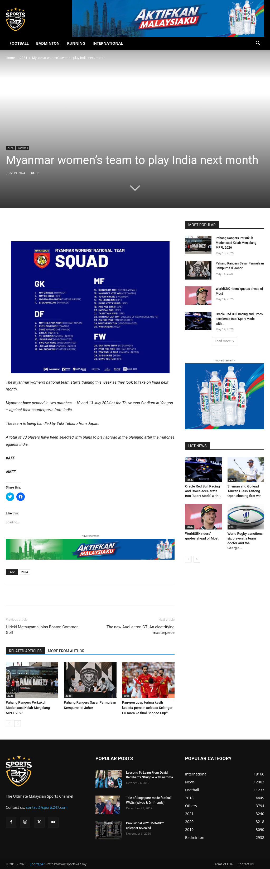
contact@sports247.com (47, 807)
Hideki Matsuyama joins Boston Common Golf (42, 630)
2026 (10, 696)
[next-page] (17, 723)
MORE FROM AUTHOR (66, 651)
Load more (225, 341)
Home (10, 57)
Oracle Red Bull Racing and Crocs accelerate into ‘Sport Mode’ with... (239, 319)
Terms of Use (223, 864)
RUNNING (76, 43)
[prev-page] (9, 723)
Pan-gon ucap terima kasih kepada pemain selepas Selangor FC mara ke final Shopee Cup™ (147, 707)
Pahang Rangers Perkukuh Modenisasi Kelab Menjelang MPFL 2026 (28, 707)
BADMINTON (48, 43)
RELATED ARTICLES (25, 651)
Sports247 (37, 864)
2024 (23, 57)
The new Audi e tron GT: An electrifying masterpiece (141, 630)
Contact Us (246, 864)
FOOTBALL (19, 43)
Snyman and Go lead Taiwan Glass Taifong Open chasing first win (245, 491)
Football (23, 148)
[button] (258, 43)
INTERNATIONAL (108, 43)
